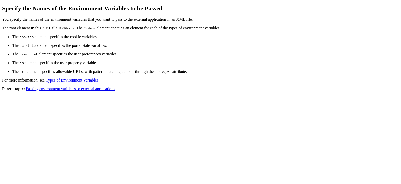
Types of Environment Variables (72, 80)
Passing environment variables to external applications (70, 89)
